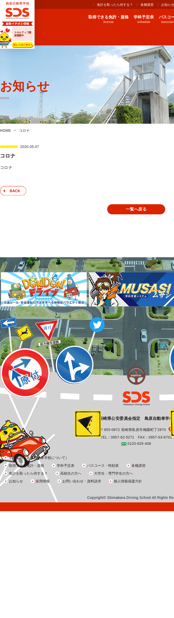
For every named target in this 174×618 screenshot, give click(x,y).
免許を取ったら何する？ (115, 4)
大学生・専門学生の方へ (113, 473)
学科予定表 (65, 466)
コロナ (6, 167)
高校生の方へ (70, 473)
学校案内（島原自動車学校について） (39, 458)
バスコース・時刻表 (103, 466)
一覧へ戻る (136, 209)
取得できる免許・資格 (26, 466)
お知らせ (16, 481)
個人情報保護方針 (128, 481)
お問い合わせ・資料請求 (81, 481)
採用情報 (43, 481)
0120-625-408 (139, 444)
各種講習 (147, 4)
